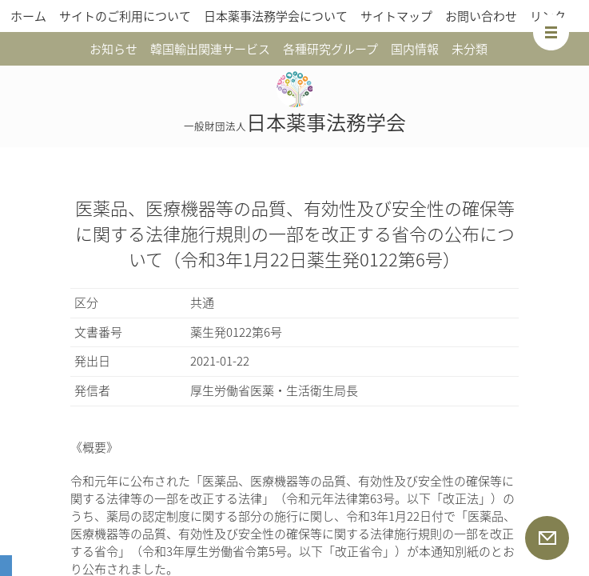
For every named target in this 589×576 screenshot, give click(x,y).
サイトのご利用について (125, 16)
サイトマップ (396, 16)
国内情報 (415, 49)
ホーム (28, 16)
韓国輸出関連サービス (210, 49)
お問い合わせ (481, 16)
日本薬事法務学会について (276, 16)
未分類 (470, 49)
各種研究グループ (330, 49)
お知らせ (113, 49)
